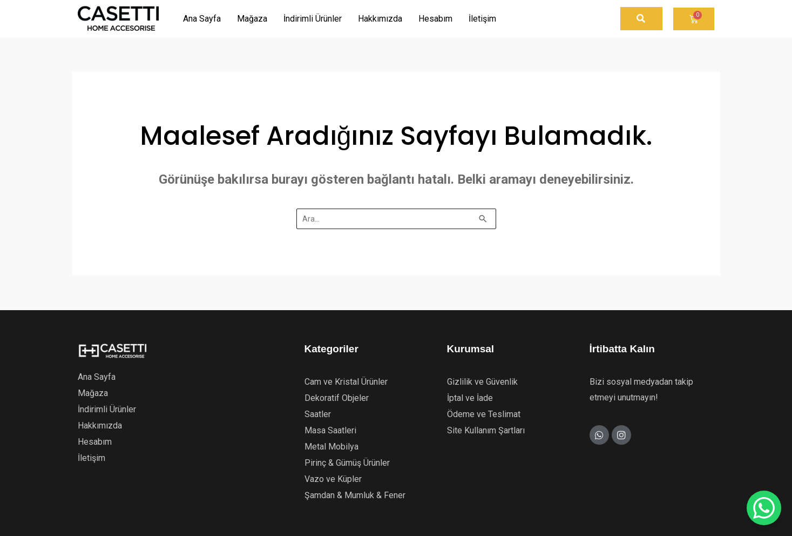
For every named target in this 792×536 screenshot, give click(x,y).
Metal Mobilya (331, 446)
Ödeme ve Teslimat (483, 414)
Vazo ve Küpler (333, 479)
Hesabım (95, 442)
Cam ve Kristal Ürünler (346, 382)
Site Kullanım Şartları (486, 430)
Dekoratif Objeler (336, 398)
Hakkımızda (100, 425)
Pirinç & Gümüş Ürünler (347, 463)
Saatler (317, 414)
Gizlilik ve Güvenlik (482, 382)
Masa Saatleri (330, 430)
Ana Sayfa (97, 377)
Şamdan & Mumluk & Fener (354, 495)
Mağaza (93, 393)
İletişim (91, 458)
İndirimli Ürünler (107, 409)
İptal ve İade (470, 398)
